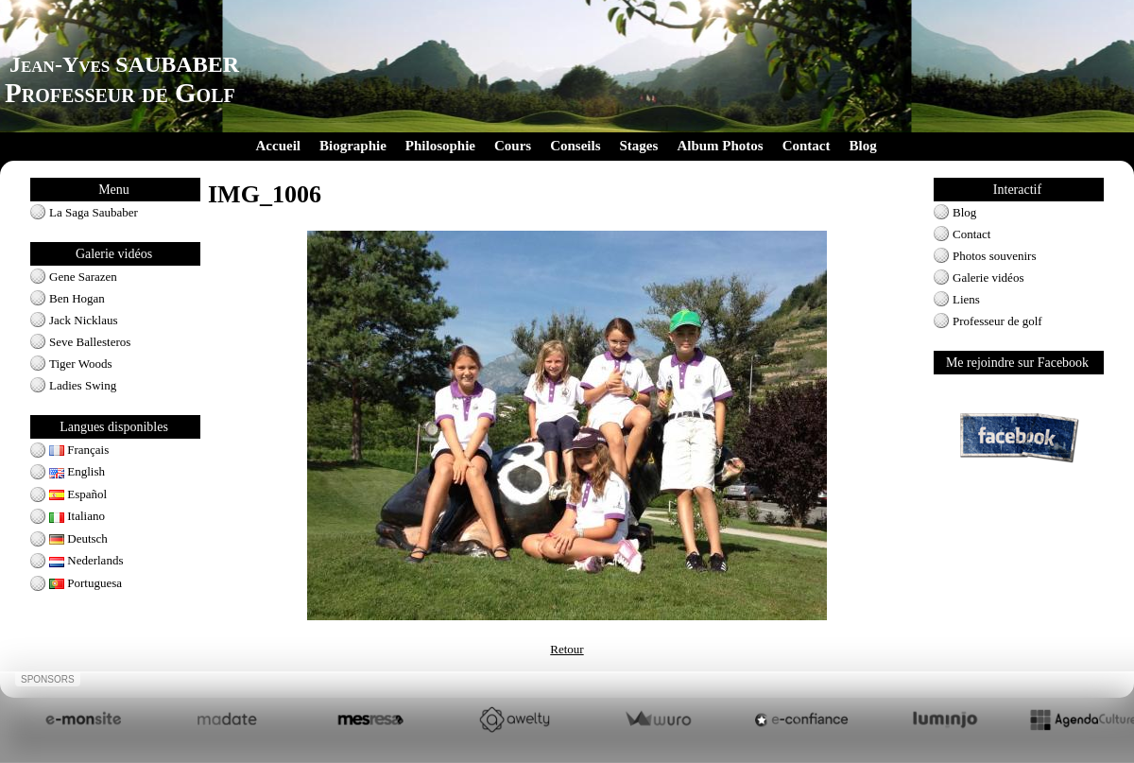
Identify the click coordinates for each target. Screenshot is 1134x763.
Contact (806, 145)
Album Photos (720, 145)
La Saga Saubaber (93, 212)
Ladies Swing (82, 385)
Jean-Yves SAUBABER (124, 64)
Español (78, 494)
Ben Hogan (77, 298)
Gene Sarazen (83, 276)
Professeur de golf (997, 321)
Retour (566, 649)
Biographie (353, 145)
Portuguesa (85, 583)
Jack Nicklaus (83, 320)
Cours (512, 145)
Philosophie (440, 145)
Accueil (278, 145)
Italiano (77, 516)
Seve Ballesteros (89, 342)
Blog (862, 145)
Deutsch (78, 538)
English (77, 471)
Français (79, 449)
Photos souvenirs (994, 256)
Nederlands (86, 560)
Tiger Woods (80, 363)
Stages (639, 145)
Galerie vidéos (988, 277)
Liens (966, 299)
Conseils (575, 145)
